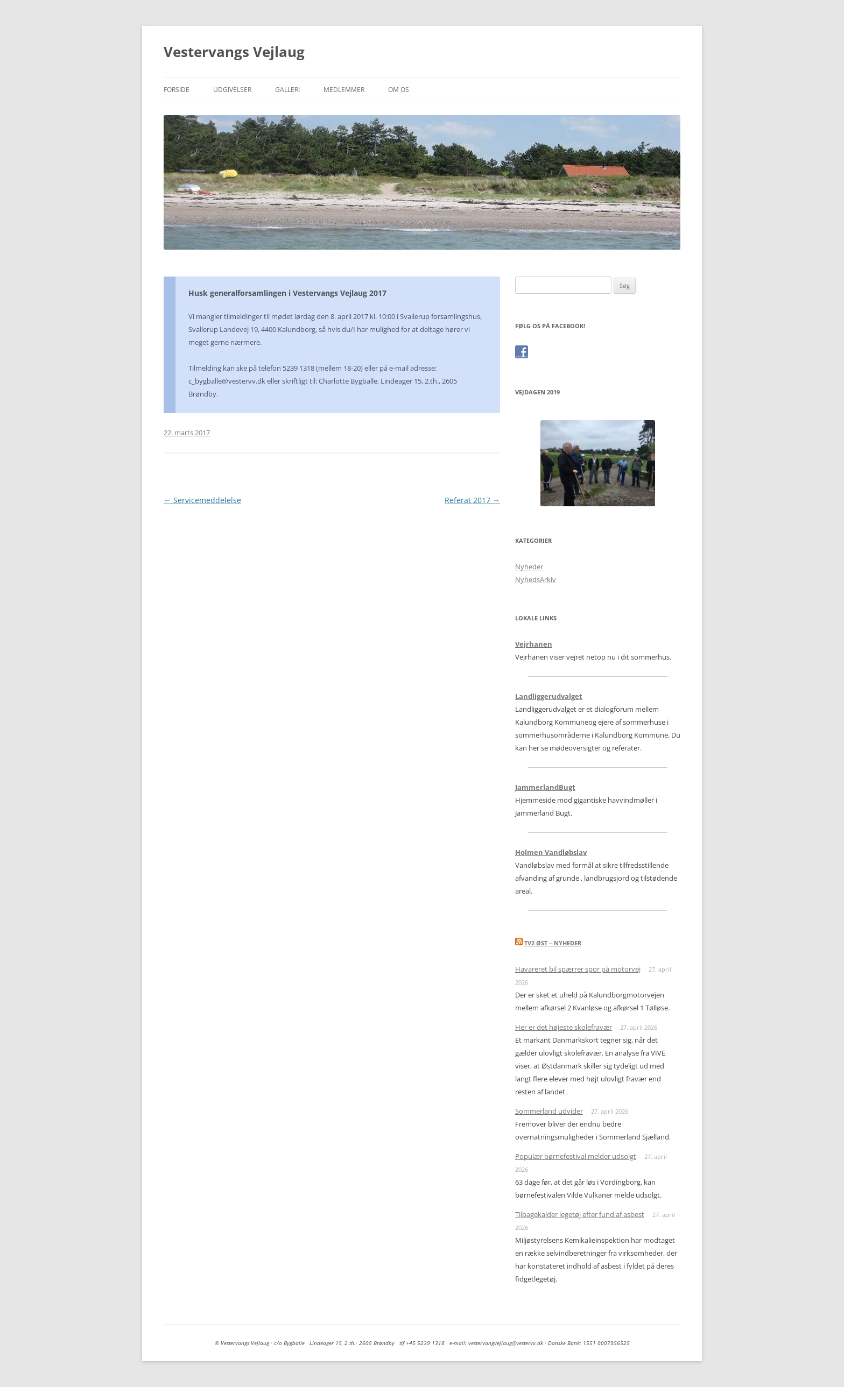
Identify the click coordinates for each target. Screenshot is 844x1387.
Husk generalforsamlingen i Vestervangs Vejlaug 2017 (287, 293)
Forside (176, 89)
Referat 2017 (472, 500)
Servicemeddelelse (202, 500)
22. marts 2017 (187, 432)
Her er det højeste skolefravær (563, 1027)
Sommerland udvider (549, 1111)
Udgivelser (232, 89)
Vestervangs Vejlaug (234, 51)
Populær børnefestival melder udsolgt (575, 1156)
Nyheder (529, 566)
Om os (398, 89)
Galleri (287, 89)
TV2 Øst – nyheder (552, 943)
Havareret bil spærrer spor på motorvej (578, 969)
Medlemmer (343, 89)
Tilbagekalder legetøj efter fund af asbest (579, 1214)
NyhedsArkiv (535, 579)
